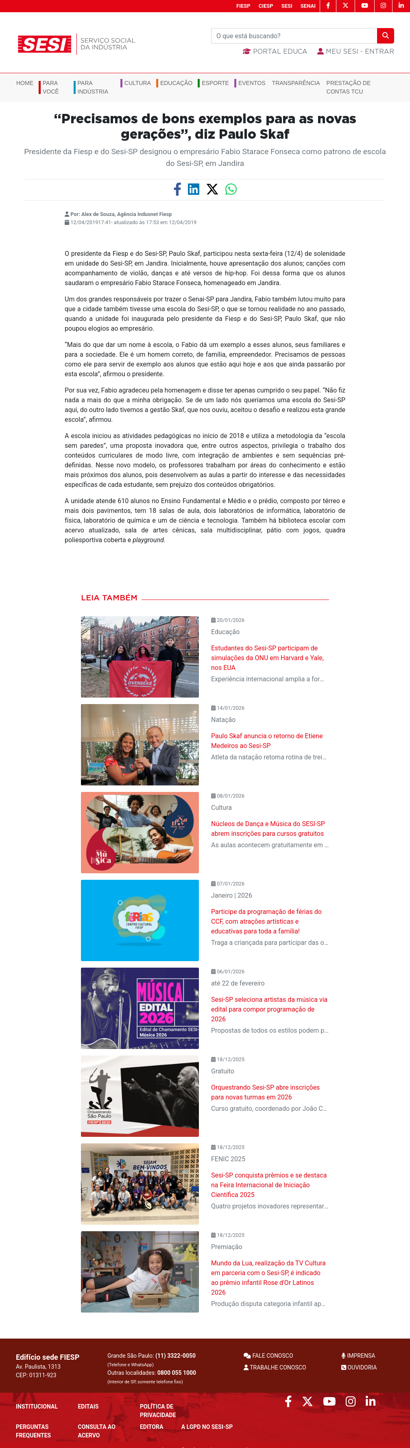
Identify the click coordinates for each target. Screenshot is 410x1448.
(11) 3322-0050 (175, 1355)
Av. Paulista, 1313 (38, 1366)
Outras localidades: (151, 1377)
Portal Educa (275, 51)
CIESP (266, 6)
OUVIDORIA (359, 1367)
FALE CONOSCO (268, 1355)
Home (24, 83)
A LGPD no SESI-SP (207, 1427)
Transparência (296, 83)
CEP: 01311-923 (36, 1375)
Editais (88, 1406)
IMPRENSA (358, 1355)
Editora (151, 1427)
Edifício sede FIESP (47, 1357)
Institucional (37, 1406)
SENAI (308, 6)
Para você (51, 87)
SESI (286, 6)
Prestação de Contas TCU (349, 87)
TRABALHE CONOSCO (275, 1367)
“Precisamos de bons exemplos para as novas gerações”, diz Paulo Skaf (205, 127)
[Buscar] (294, 36)
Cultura (137, 83)
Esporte (215, 83)
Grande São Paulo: (151, 1359)
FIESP (243, 6)
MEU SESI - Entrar (355, 51)
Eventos (252, 83)
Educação (176, 83)
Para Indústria (93, 87)
